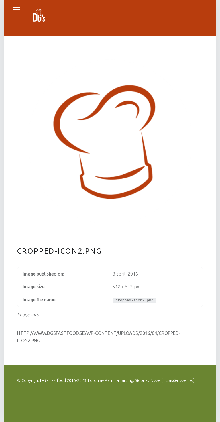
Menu (16, 7)
